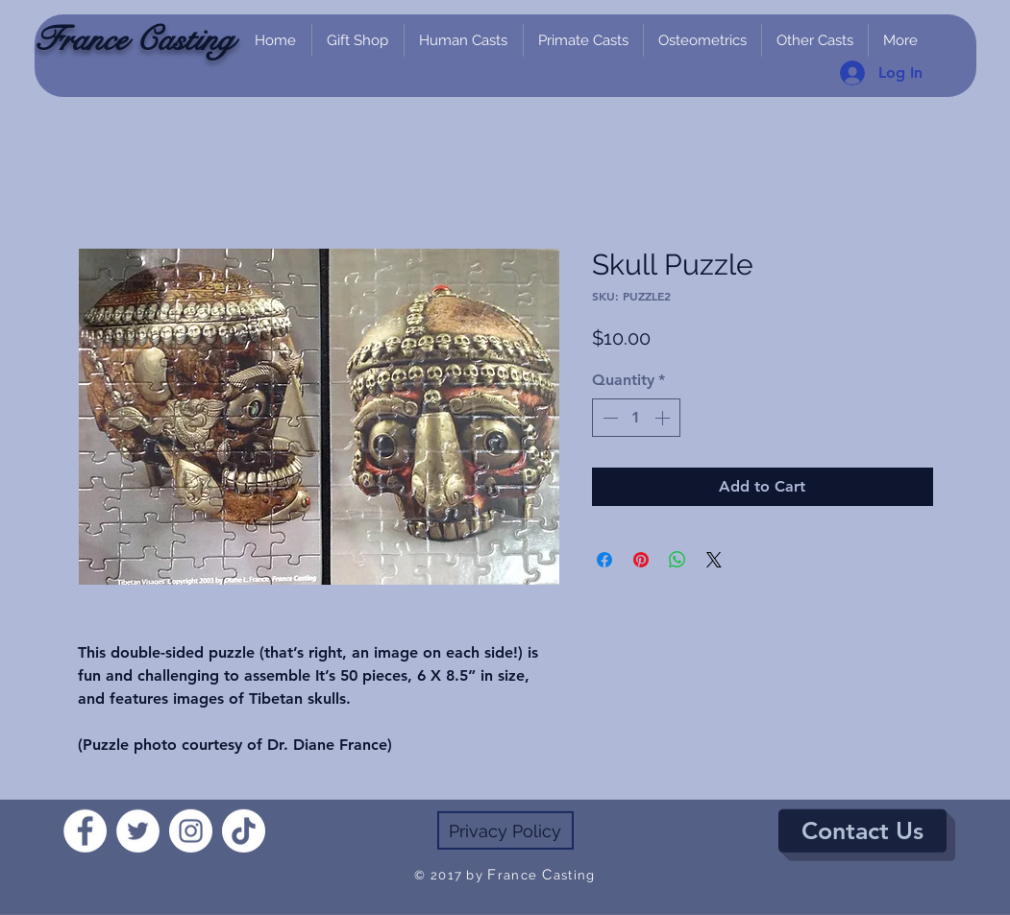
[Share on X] (714, 559)
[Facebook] (85, 831)
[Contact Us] (862, 831)
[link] (952, 108)
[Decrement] (608, 417)
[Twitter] (138, 831)
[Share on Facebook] (604, 559)
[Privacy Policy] (505, 830)
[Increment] (664, 417)
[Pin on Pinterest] (641, 559)
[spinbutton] (636, 417)
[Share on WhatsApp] (677, 559)
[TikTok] (243, 831)
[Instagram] (190, 831)
